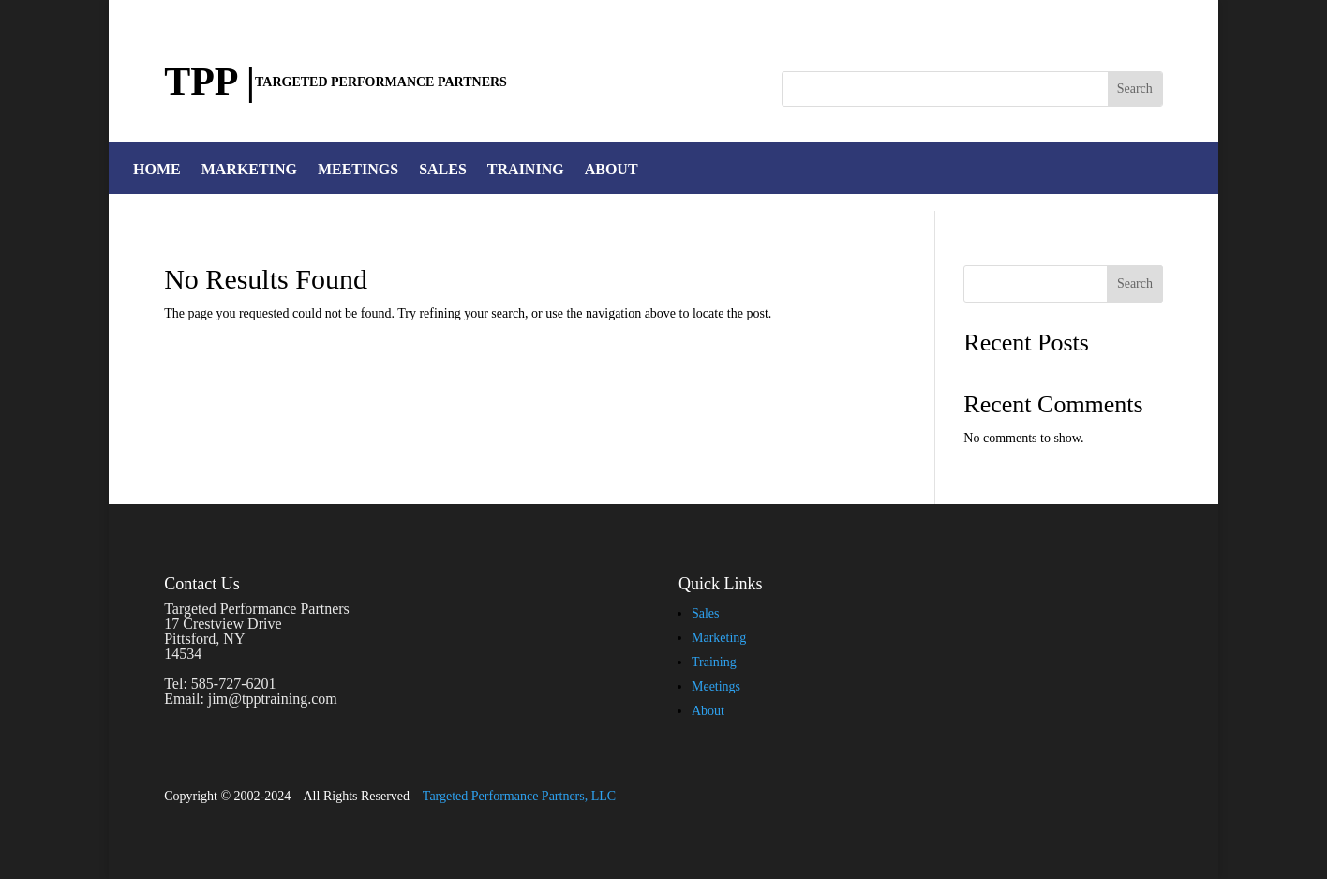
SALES (443, 170)
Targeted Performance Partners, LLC (519, 796)
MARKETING (249, 170)
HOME (157, 170)
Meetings (716, 686)
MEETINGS (358, 170)
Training (714, 662)
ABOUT (611, 170)
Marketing (719, 638)
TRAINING (525, 170)
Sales (706, 613)
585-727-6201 (233, 684)
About (708, 711)
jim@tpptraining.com (272, 699)
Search (1135, 283)
